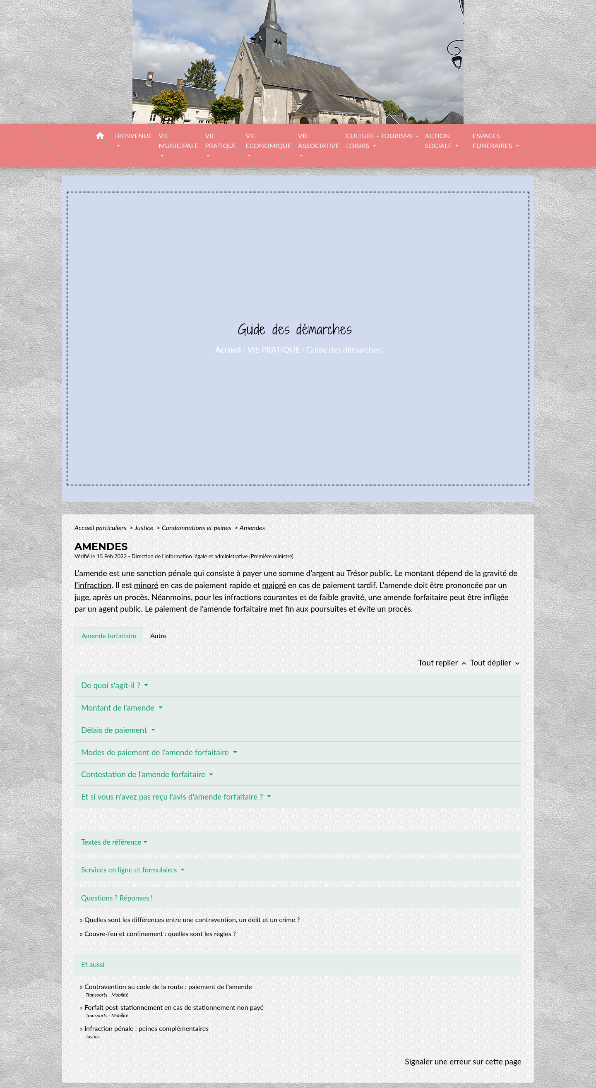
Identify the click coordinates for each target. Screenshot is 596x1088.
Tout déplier (496, 662)
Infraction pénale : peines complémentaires (146, 1028)
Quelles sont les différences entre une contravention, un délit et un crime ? (192, 919)
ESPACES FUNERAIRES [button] (493, 140)
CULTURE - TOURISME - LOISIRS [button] (382, 140)
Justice (145, 527)
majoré (274, 585)
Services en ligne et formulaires (130, 869)
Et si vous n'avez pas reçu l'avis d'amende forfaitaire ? (173, 796)
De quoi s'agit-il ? (111, 685)
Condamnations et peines (197, 527)
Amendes (252, 527)
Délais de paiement (115, 730)
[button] (100, 137)
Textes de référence (111, 842)
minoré (146, 585)
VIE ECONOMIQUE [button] (268, 140)
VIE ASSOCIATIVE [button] (318, 140)
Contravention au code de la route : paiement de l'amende (168, 986)
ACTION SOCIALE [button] (439, 140)
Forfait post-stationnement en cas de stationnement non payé (174, 1007)
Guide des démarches (343, 349)
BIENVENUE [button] (133, 135)
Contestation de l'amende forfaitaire (144, 774)
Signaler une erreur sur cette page (463, 1061)
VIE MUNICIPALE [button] (179, 140)
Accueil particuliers (101, 527)
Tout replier (444, 662)
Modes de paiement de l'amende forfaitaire (156, 752)
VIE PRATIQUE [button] (221, 140)
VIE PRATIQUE (274, 349)
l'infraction (92, 585)
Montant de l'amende (118, 707)
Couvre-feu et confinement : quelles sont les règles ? (160, 933)
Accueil (228, 349)
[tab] (108, 635)
